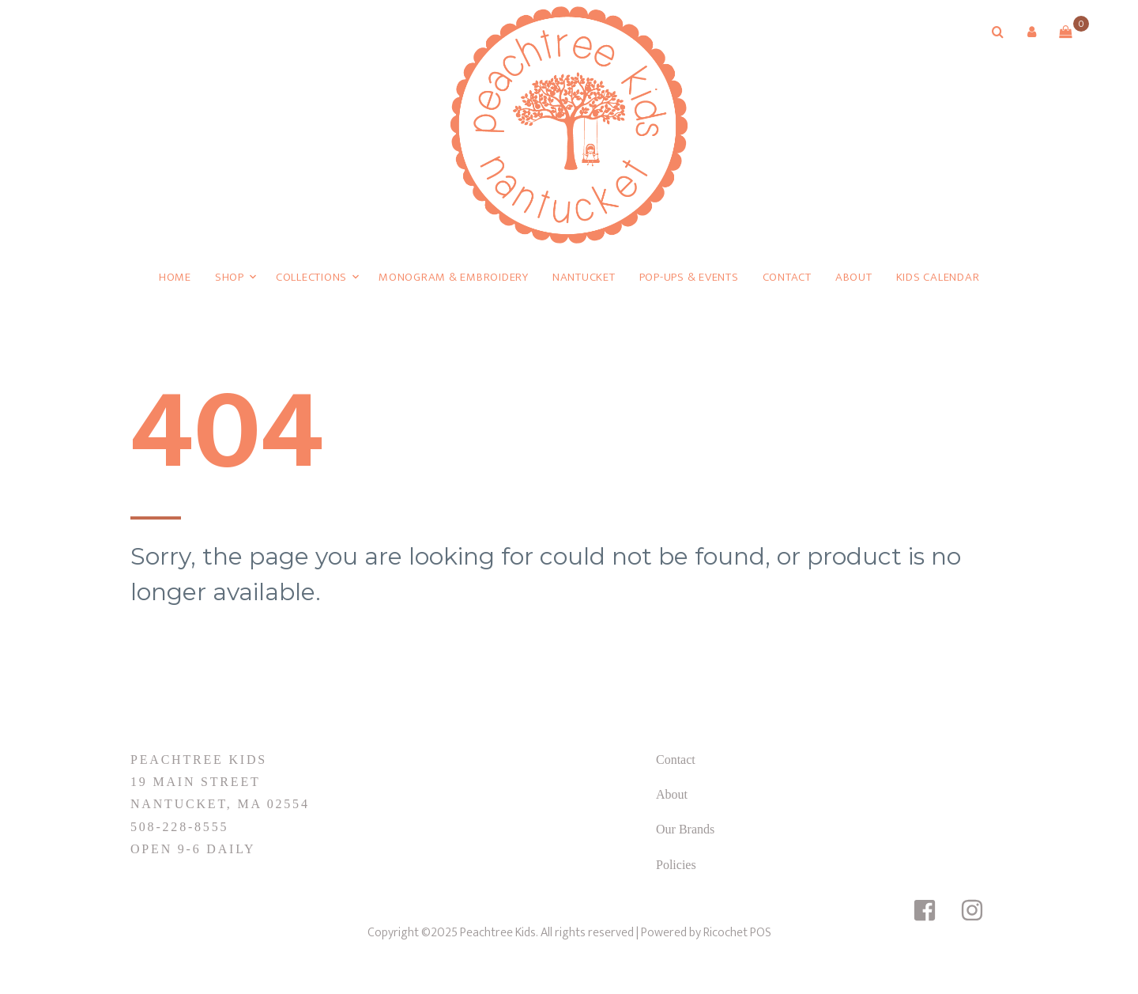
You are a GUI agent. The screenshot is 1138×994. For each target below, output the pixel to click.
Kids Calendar (938, 277)
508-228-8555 (179, 826)
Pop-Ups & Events (689, 277)
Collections (311, 277)
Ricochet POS (737, 932)
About (853, 277)
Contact (787, 277)
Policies (676, 864)
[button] (1031, 31)
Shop (229, 277)
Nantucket (584, 277)
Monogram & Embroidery (454, 277)
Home (175, 277)
